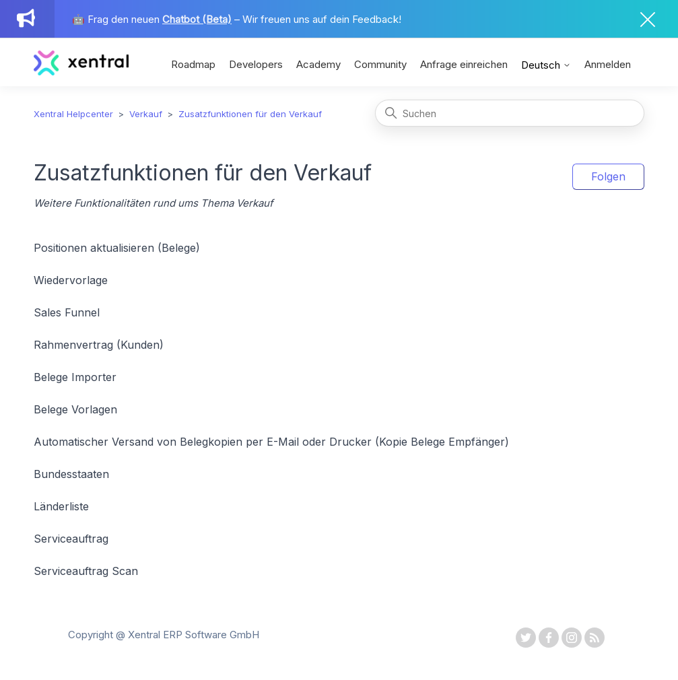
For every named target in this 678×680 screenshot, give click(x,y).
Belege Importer (75, 377)
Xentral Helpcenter (73, 113)
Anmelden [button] (607, 64)
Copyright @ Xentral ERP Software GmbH (163, 634)
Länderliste (61, 506)
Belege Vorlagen (75, 409)
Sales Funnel (67, 312)
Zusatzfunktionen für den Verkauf (250, 113)
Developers (256, 64)
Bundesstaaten (71, 474)
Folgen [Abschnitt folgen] (608, 176)
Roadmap (193, 64)
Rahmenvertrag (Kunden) (99, 344)
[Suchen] (509, 113)
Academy (318, 64)
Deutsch (546, 65)
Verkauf (145, 113)
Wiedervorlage (71, 280)
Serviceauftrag (71, 538)
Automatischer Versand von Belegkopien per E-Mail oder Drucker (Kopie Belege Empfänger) (271, 441)
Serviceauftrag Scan (86, 571)
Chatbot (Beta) (197, 19)
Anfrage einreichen (464, 64)
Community (380, 64)
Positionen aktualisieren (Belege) (117, 247)
